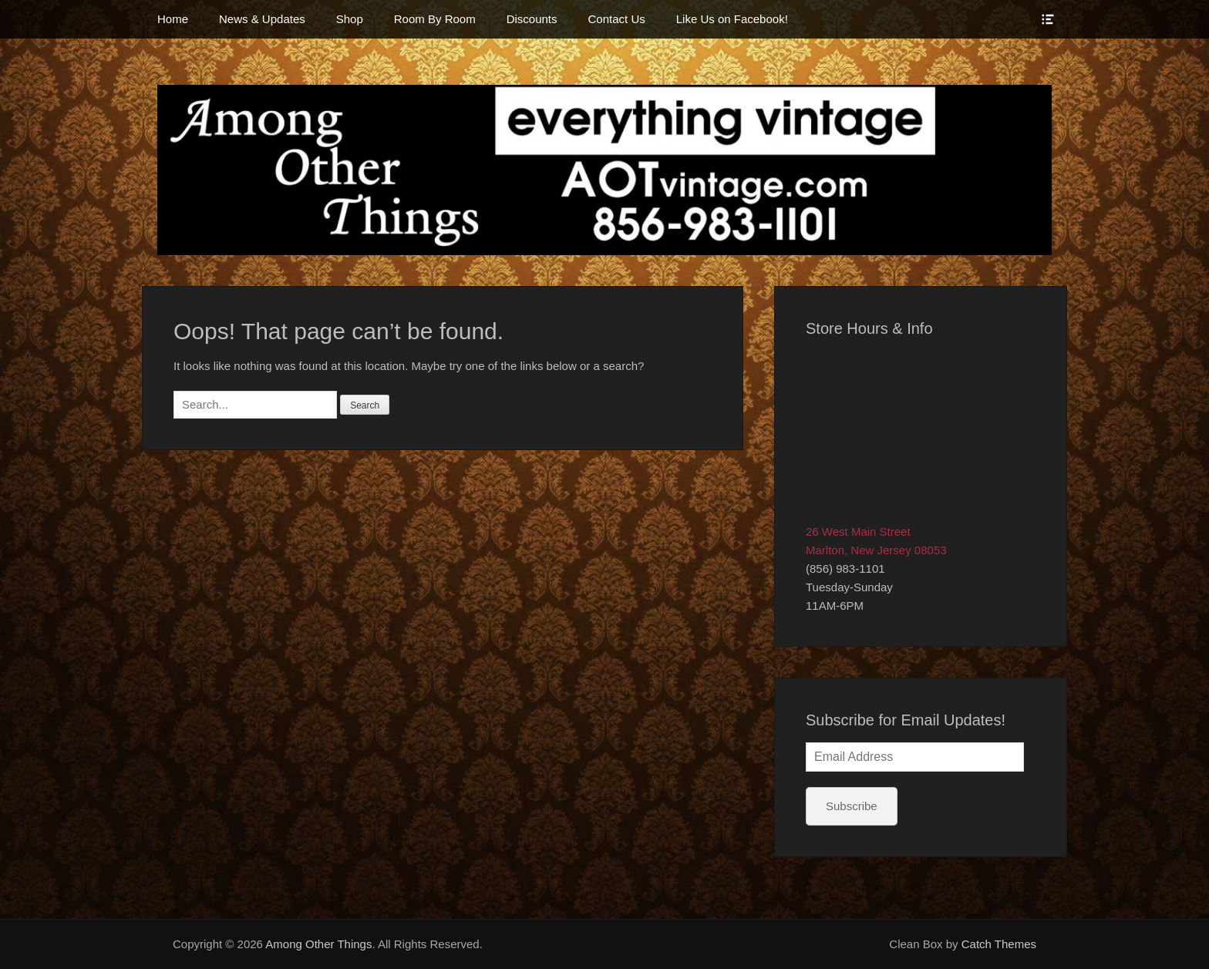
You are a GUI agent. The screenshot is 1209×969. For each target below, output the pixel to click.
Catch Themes (998, 943)
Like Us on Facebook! (732, 18)
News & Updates (262, 18)
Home (172, 18)
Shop (349, 18)
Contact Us (616, 18)
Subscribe (851, 806)
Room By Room (435, 18)
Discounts (532, 18)
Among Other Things (318, 943)
